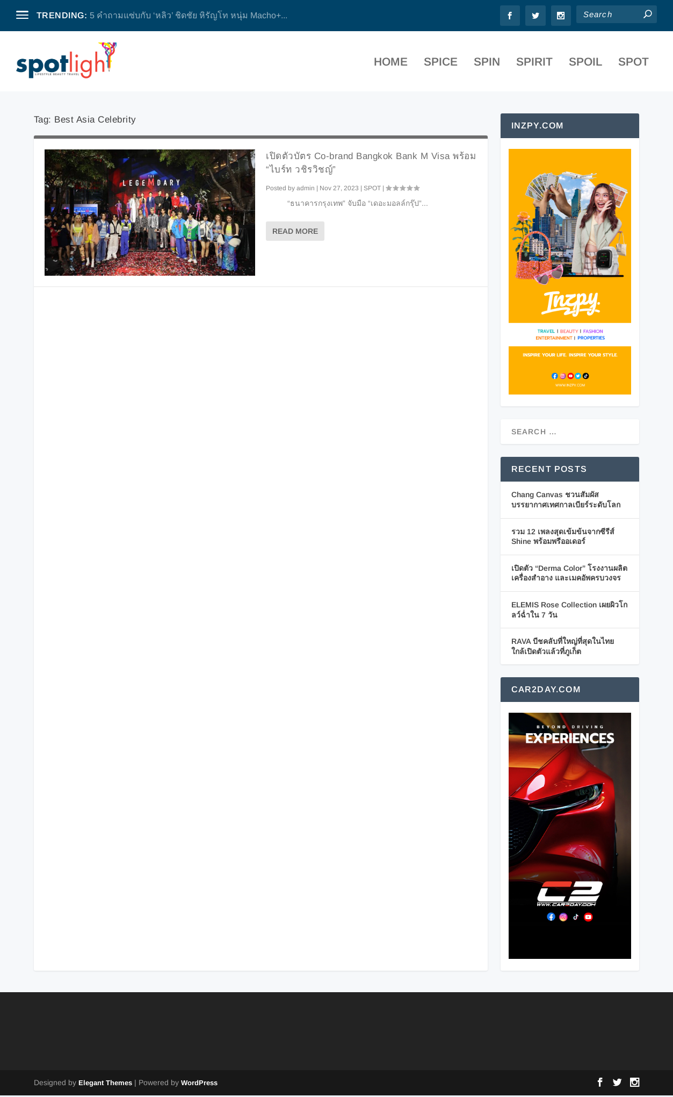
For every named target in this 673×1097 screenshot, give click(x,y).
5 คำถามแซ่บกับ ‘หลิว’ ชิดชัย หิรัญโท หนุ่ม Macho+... (188, 15)
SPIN (487, 64)
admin (305, 189)
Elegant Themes (105, 1084)
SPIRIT (534, 64)
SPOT (633, 64)
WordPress (199, 1084)
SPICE (441, 64)
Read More (295, 232)
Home (391, 64)
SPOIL (585, 64)
